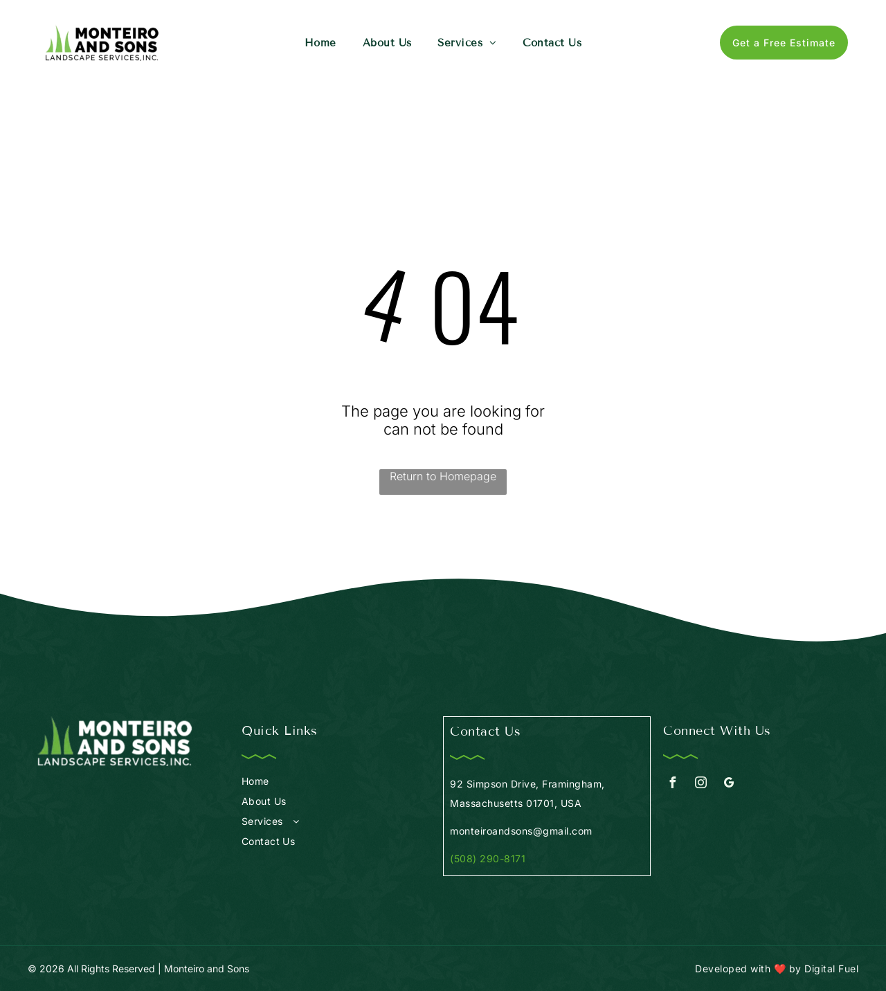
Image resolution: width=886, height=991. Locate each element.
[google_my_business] (729, 784)
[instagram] (700, 784)
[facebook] (672, 784)
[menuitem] (320, 43)
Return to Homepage (443, 476)
